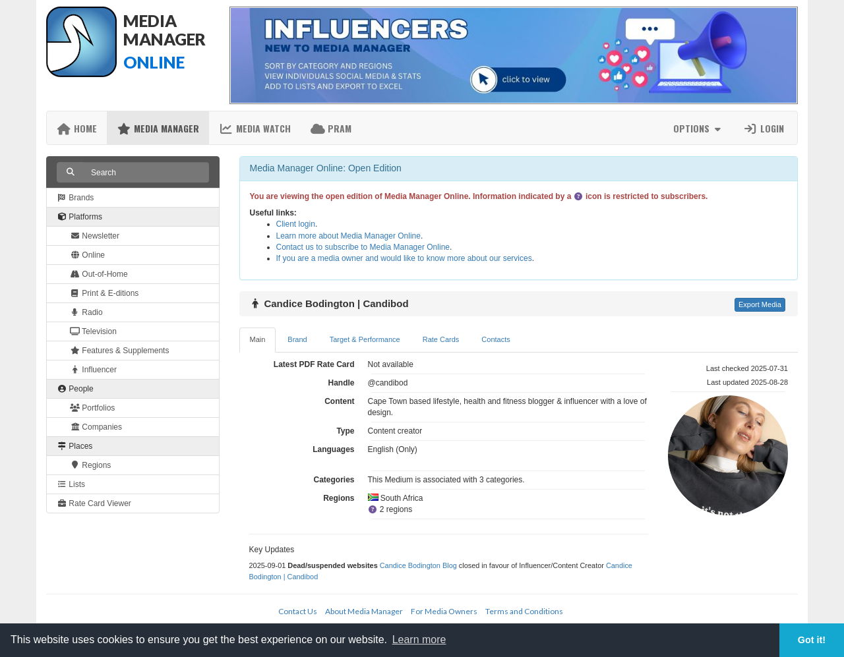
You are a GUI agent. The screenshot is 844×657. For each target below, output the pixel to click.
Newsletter (94, 236)
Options (698, 128)
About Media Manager (364, 611)
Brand (297, 339)
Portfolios (92, 408)
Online (87, 255)
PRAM (331, 128)
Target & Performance (365, 339)
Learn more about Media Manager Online (348, 236)
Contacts (495, 339)
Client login (295, 224)
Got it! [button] (812, 640)
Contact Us (297, 611)
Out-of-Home (99, 274)
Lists (71, 484)
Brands (75, 197)
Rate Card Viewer (94, 503)
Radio (86, 312)
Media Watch (255, 128)
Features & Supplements (119, 350)
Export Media (759, 304)
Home (77, 128)
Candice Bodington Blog (418, 565)
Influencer (93, 369)
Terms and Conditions (524, 611)
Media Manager (158, 128)
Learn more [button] (419, 639)
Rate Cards (441, 339)
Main (258, 339)
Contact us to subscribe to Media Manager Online (363, 247)
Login (763, 128)
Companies (96, 427)
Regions (90, 465)
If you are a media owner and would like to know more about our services (404, 258)
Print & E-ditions (104, 293)
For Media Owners (444, 611)
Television (93, 331)
